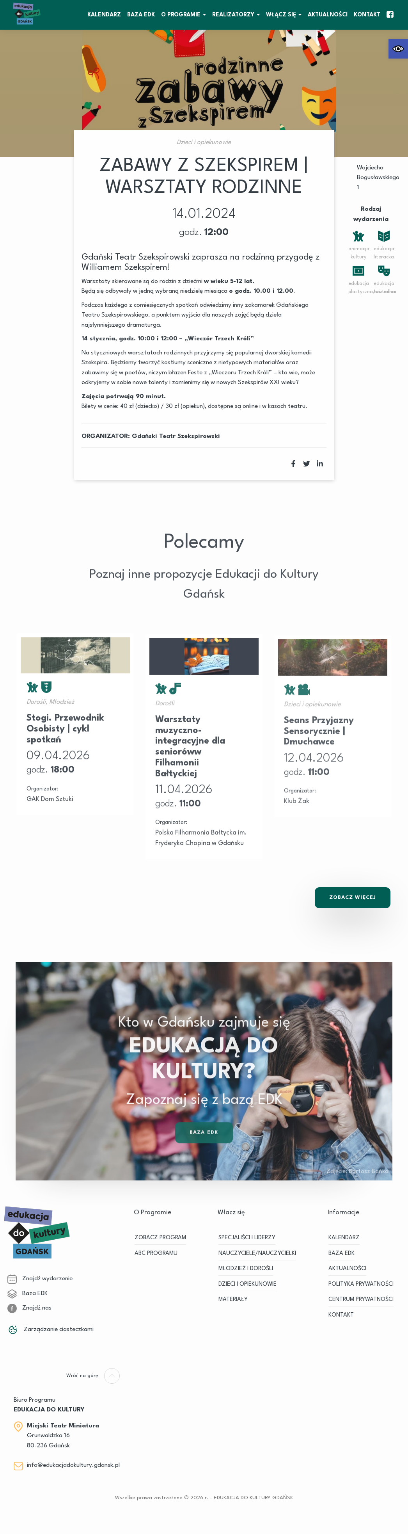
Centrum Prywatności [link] (361, 1300)
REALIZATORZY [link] (233, 15)
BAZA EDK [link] (141, 15)
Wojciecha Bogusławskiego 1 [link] (378, 178)
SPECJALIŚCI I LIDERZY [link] (246, 1238)
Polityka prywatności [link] (361, 1284)
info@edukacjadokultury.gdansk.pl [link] (73, 1465)
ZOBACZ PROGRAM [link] (160, 1238)
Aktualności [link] (328, 15)
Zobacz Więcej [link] (352, 897)
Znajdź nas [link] (29, 1308)
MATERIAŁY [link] (233, 1300)
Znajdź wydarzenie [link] (40, 1279)
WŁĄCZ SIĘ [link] (281, 15)
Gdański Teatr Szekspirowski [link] (176, 436)
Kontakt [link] (367, 15)
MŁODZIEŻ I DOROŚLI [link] (245, 1269)
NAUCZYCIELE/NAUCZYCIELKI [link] (257, 1253)
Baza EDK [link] (204, 1152)
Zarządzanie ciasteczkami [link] (50, 1329)
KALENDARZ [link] (104, 15)
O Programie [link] (180, 15)
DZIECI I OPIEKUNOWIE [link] (247, 1284)
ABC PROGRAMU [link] (156, 1253)
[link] (398, 49)
